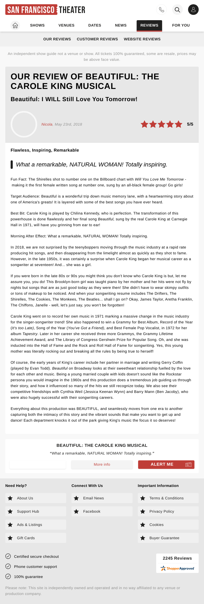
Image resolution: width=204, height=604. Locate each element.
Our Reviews (57, 39)
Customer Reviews (97, 39)
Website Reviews (142, 39)
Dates (94, 25)
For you (181, 25)
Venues (66, 25)
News (121, 25)
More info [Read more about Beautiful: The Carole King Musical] (102, 464)
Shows (37, 25)
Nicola (46, 124)
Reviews (150, 25)
